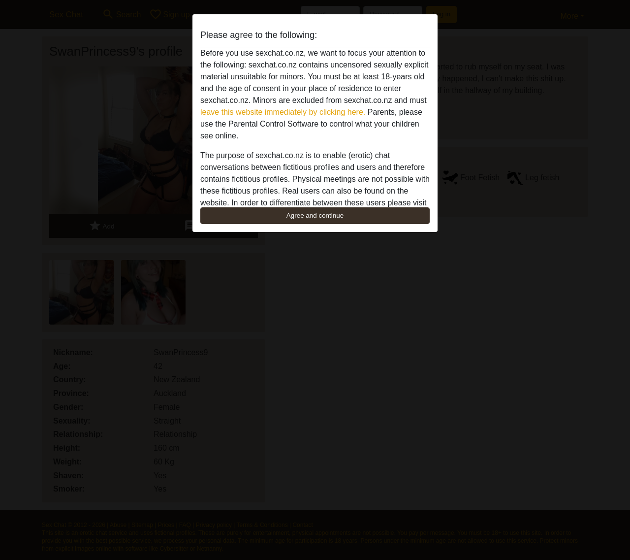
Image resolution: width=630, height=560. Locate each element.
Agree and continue (315, 215)
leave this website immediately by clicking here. (282, 112)
